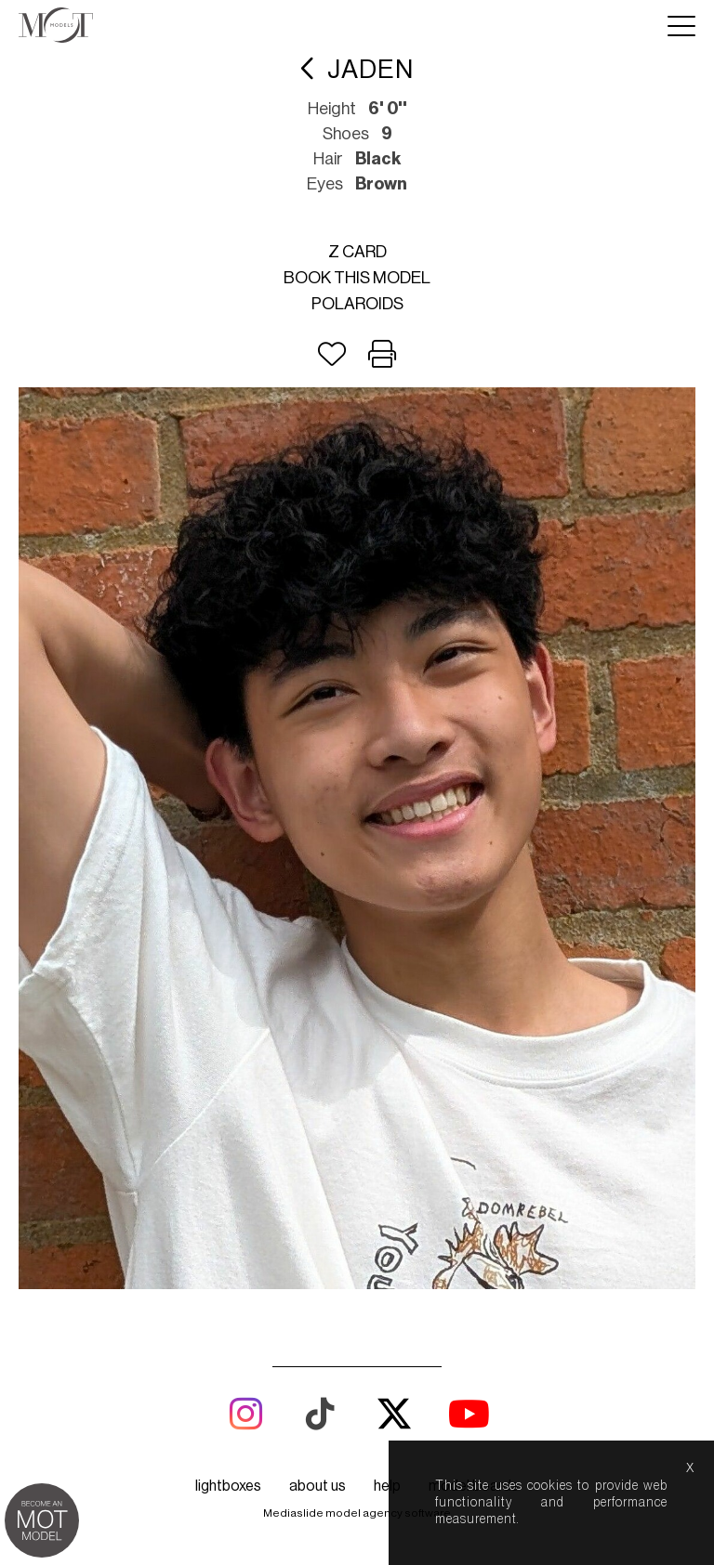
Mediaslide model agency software (357, 1513)
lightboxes (228, 1486)
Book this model (357, 277)
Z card (357, 251)
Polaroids (357, 303)
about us (317, 1486)
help (387, 1486)
